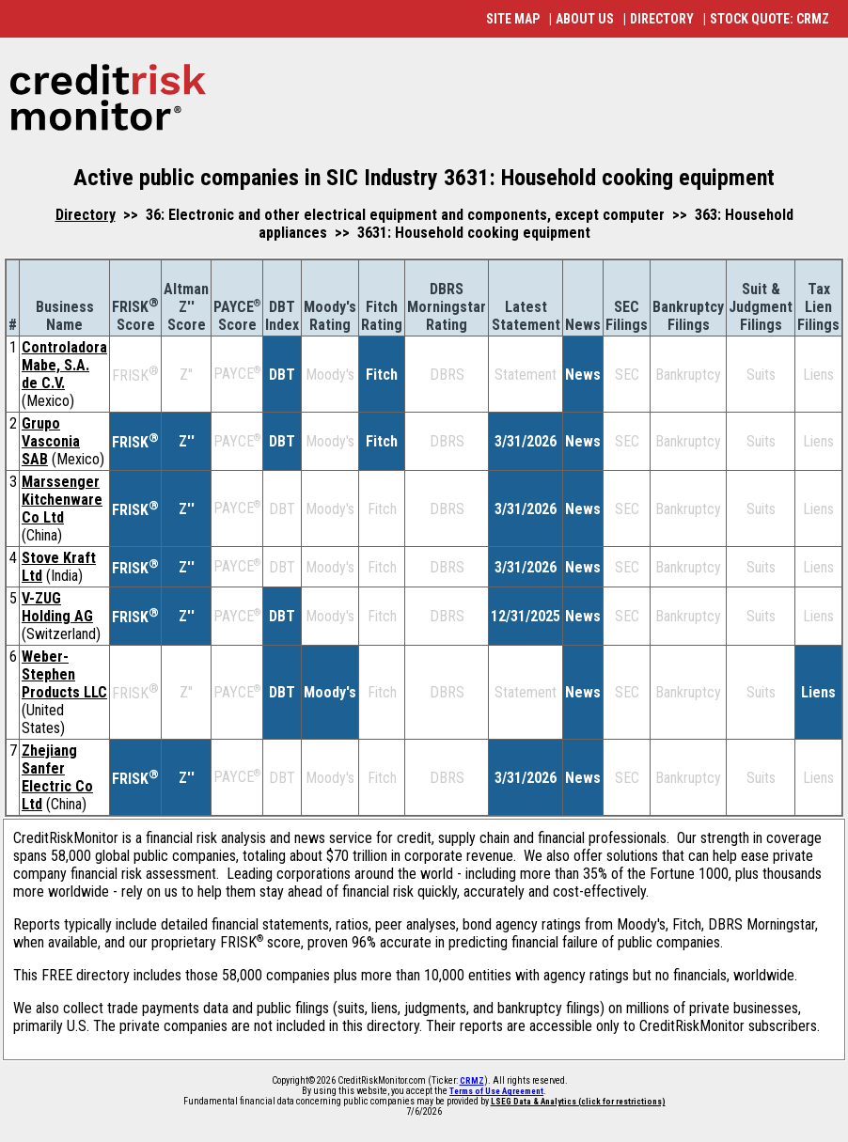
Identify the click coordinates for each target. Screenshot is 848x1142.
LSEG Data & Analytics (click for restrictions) (578, 1101)
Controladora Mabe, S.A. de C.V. (64, 365)
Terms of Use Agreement (496, 1091)
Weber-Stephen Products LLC (64, 674)
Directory (85, 215)
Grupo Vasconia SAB (51, 441)
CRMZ (472, 1081)
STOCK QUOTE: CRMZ (769, 18)
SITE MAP (513, 18)
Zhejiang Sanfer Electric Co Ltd (57, 777)
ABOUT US (585, 18)
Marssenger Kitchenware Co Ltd (62, 499)
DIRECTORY (662, 18)
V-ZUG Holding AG (57, 607)
